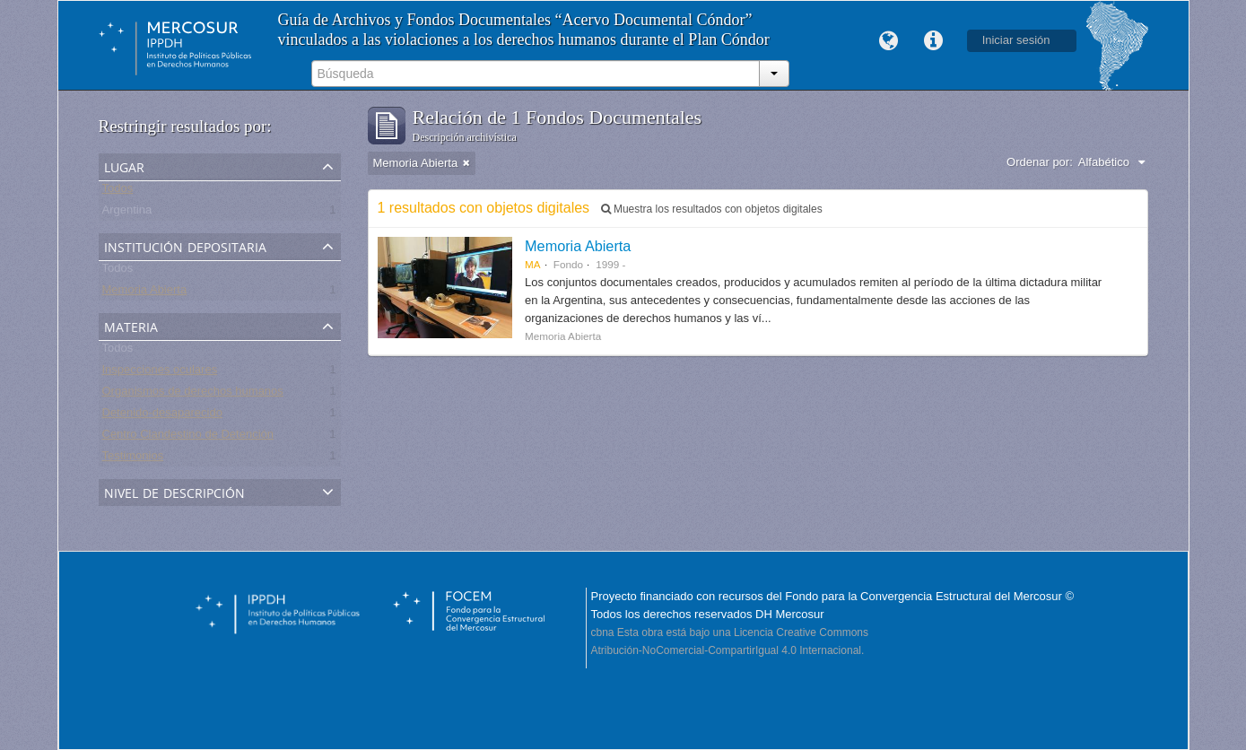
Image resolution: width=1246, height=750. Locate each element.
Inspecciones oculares (160, 372)
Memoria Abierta (144, 293)
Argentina (127, 213)
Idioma (889, 41)
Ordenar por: (1039, 162)
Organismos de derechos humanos (192, 394)
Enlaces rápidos (933, 41)
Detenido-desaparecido (162, 416)
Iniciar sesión (1016, 40)
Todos (118, 191)
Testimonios (133, 459)
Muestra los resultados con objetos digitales (712, 209)
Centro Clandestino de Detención (188, 437)
